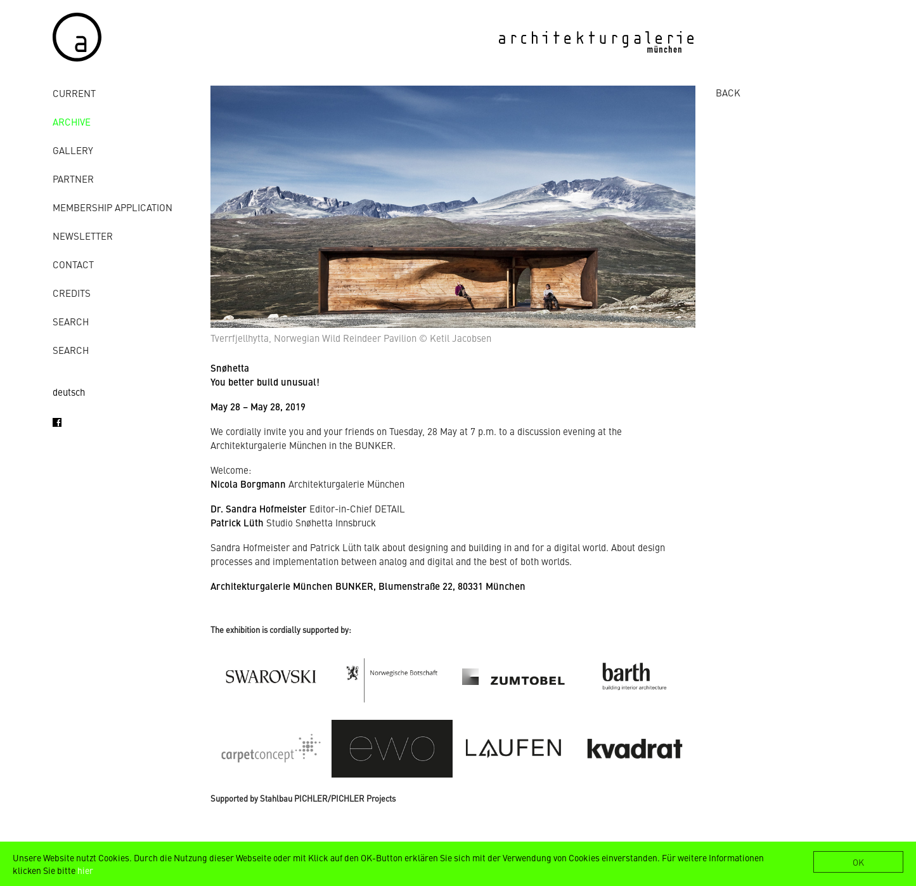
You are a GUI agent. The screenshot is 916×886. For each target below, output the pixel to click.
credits (72, 292)
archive (72, 121)
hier (85, 870)
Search (71, 321)
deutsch (69, 391)
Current (74, 93)
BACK (728, 92)
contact (73, 264)
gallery (73, 150)
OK (858, 862)
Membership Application (112, 207)
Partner (73, 178)
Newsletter (83, 235)
